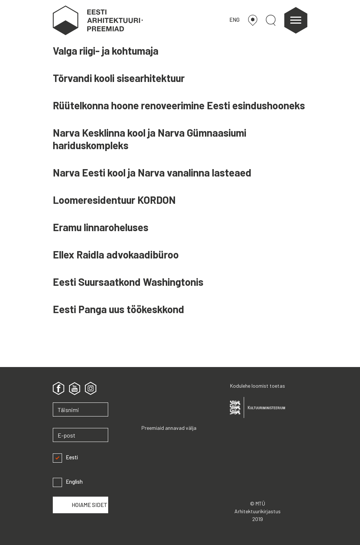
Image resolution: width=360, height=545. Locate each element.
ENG (234, 19)
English (68, 482)
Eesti (65, 457)
